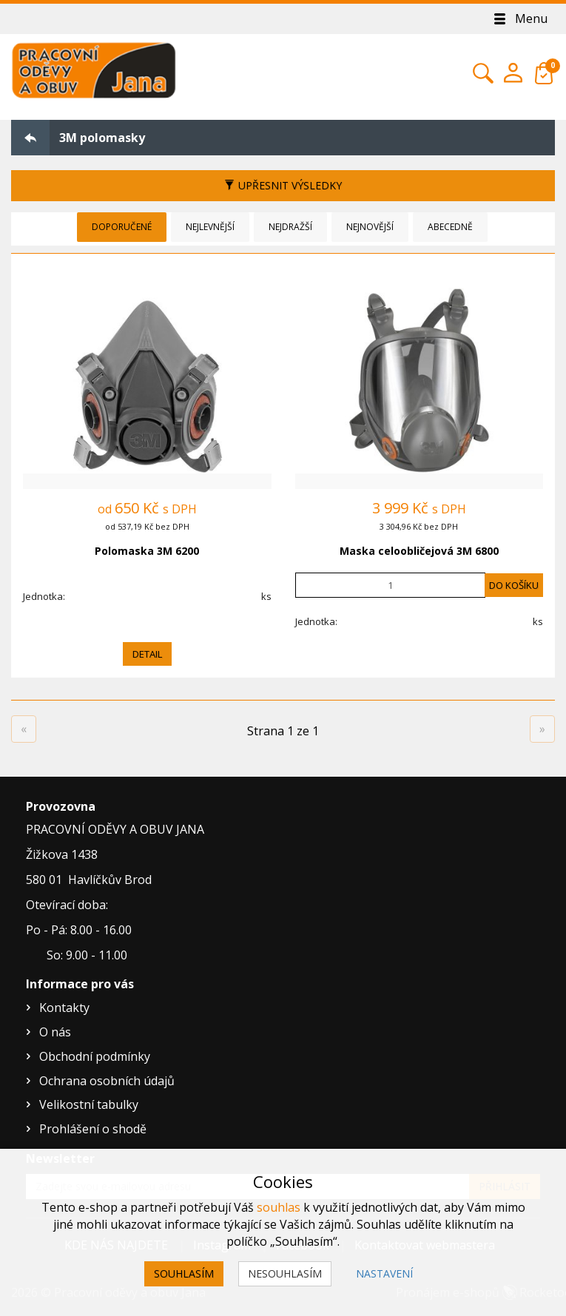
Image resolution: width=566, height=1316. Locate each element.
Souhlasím (184, 1273)
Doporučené (122, 226)
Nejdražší (290, 226)
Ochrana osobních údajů (107, 1081)
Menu (520, 18)
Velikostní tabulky (88, 1104)
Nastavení (384, 1273)
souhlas (278, 1207)
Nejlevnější (210, 226)
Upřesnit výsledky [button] (283, 185)
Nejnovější (370, 226)
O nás (55, 1032)
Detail (147, 654)
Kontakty (64, 1007)
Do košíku (514, 585)
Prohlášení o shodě (92, 1129)
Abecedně (450, 226)
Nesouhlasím (285, 1273)
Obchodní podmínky (94, 1056)
